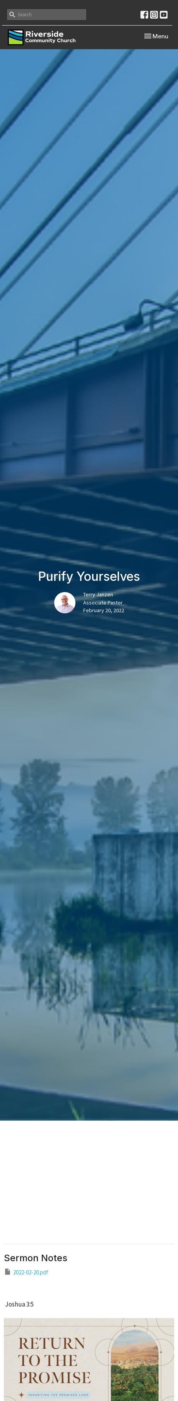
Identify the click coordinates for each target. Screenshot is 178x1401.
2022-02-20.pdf (26, 1272)
